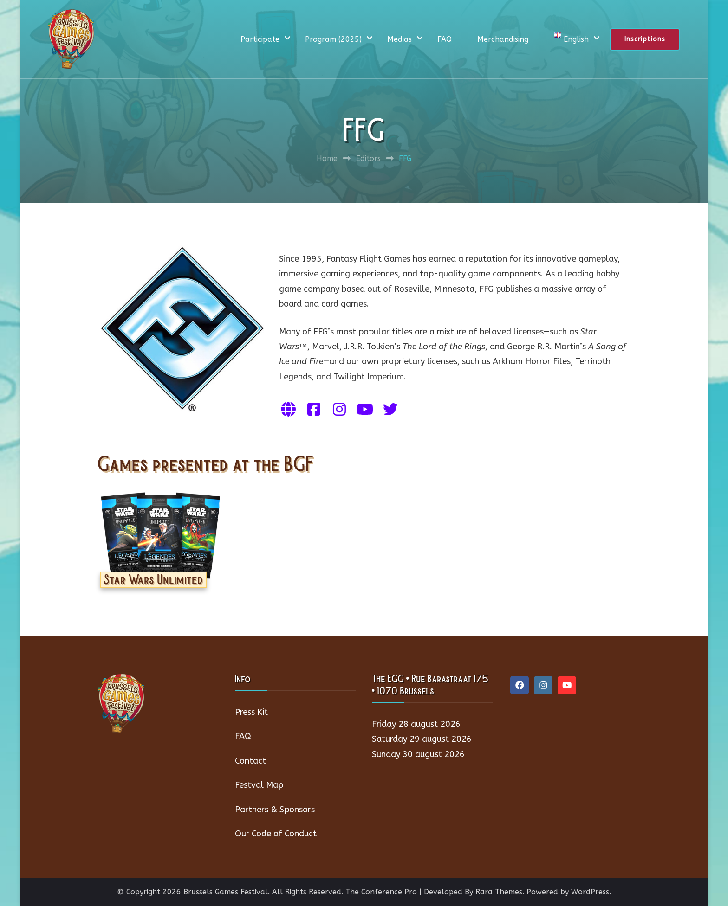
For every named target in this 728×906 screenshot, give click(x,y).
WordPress (590, 891)
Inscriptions (644, 39)
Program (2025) (333, 39)
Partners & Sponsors (275, 809)
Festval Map (259, 785)
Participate (260, 39)
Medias (399, 39)
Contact (250, 761)
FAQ (444, 39)
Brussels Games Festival (225, 891)
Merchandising (502, 39)
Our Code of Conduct (276, 834)
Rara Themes (498, 891)
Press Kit (251, 712)
